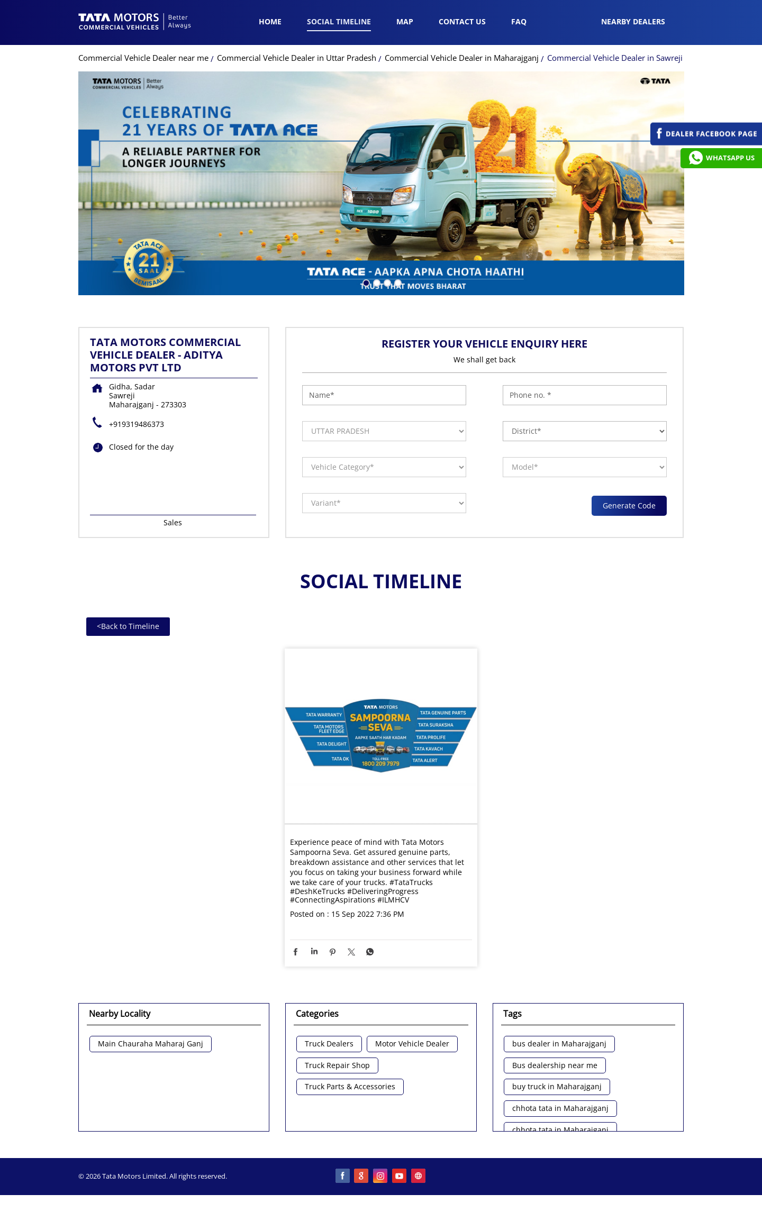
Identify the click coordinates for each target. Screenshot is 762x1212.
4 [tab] (397, 282)
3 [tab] (386, 282)
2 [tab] (375, 282)
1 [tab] (365, 282)
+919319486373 (136, 424)
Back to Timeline (128, 626)
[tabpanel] (381, 183)
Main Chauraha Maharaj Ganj (150, 1044)
